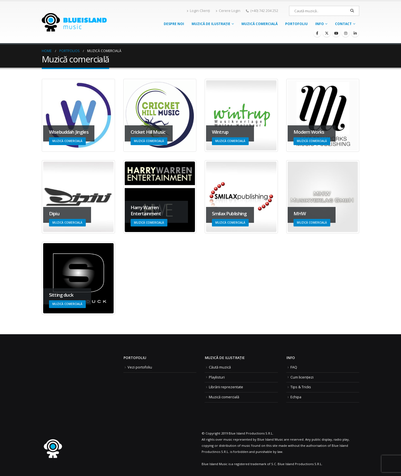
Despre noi (174, 23)
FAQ (293, 367)
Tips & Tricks (300, 387)
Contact (343, 23)
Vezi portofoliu (140, 367)
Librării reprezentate (226, 387)
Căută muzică (220, 367)
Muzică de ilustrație (211, 23)
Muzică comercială (259, 23)
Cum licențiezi (302, 377)
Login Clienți (198, 10)
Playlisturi (217, 377)
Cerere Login (228, 10)
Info (319, 23)
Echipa (295, 397)
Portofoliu (296, 23)
